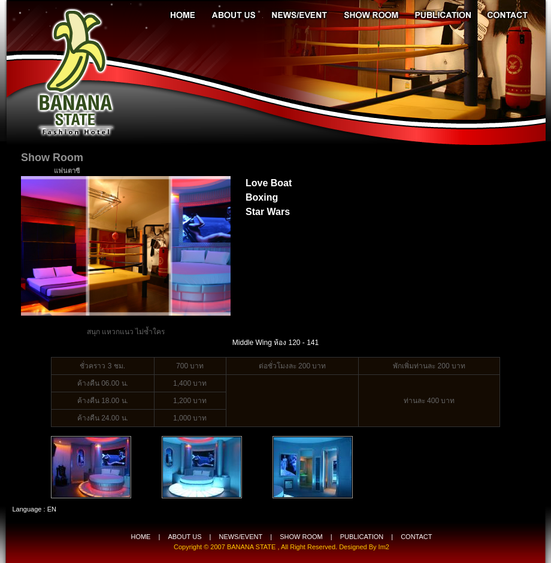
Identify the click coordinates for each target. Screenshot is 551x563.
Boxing (262, 197)
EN (51, 509)
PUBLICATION (362, 536)
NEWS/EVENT (240, 536)
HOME (140, 536)
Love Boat (269, 183)
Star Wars (268, 212)
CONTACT (416, 536)
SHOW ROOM (301, 536)
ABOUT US (184, 536)
